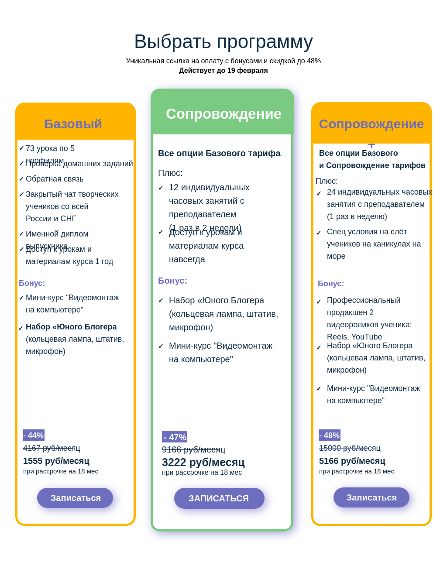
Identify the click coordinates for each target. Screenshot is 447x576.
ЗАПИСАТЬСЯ (219, 498)
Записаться (76, 498)
